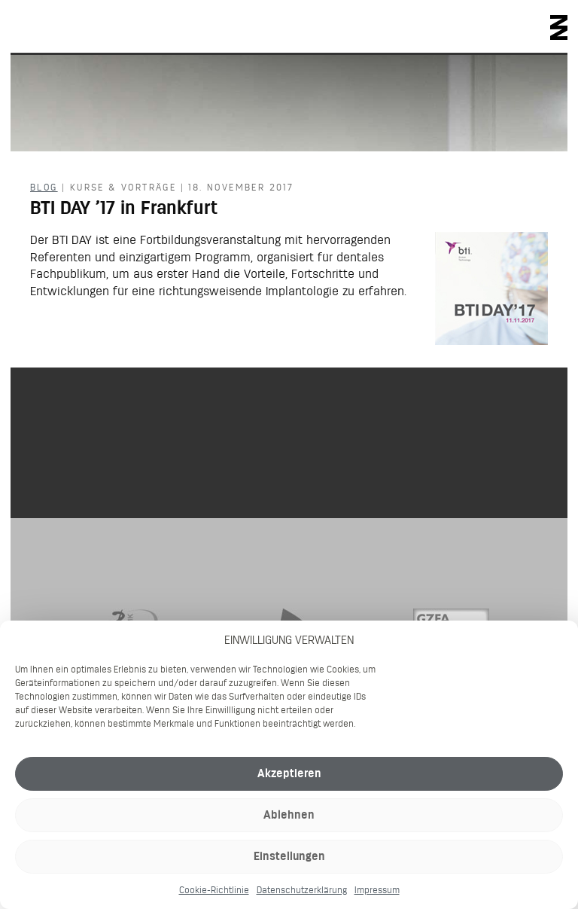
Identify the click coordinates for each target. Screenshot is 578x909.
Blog (44, 187)
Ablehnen (289, 814)
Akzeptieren (289, 773)
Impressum (377, 890)
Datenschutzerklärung (302, 890)
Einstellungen (289, 856)
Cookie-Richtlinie (214, 890)
